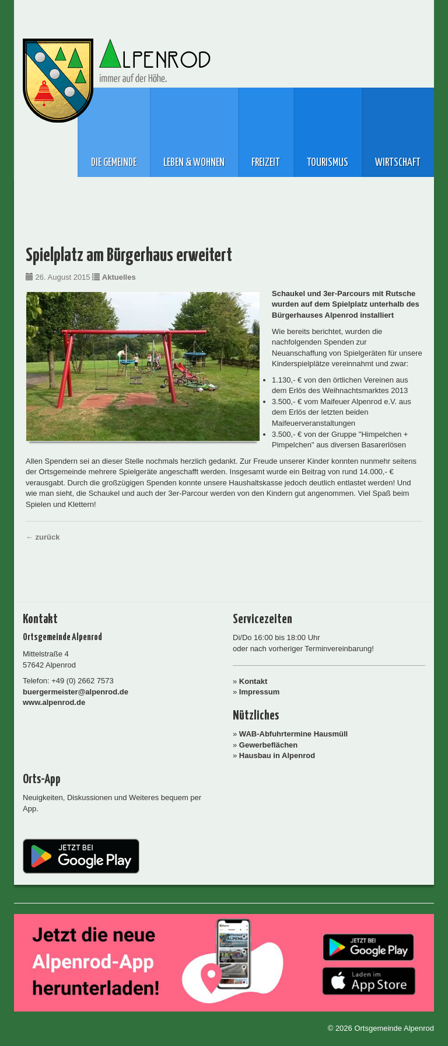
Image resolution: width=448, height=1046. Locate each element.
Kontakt (253, 681)
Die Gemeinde (113, 163)
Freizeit (265, 163)
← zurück (43, 537)
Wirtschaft (398, 163)
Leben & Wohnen (194, 163)
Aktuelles (119, 277)
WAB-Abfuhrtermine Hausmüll (293, 733)
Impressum (259, 691)
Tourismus (327, 163)
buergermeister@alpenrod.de (75, 691)
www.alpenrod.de (54, 702)
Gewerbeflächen (268, 745)
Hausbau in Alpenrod (277, 755)
